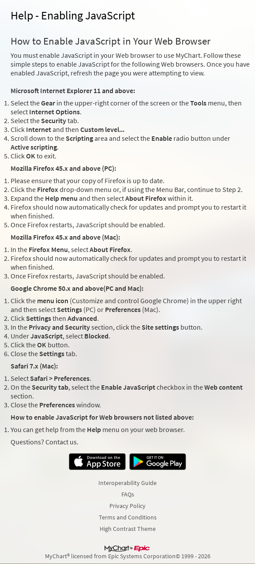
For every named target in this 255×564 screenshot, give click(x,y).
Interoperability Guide (127, 483)
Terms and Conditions (128, 517)
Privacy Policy (127, 506)
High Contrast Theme (128, 529)
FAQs (127, 494)
